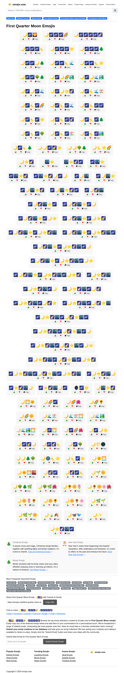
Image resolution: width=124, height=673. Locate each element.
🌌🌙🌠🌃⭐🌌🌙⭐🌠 (84, 218)
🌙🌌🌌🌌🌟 (62, 49)
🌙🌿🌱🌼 (27, 515)
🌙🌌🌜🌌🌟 (32, 119)
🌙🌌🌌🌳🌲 (32, 77)
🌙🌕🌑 (98, 444)
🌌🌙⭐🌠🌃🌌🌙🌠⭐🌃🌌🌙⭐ (62, 345)
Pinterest (36, 614)
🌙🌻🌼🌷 (72, 486)
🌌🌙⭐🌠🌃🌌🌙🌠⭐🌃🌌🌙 (62, 331)
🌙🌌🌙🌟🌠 (62, 91)
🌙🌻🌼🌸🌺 (99, 486)
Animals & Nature (45, 4)
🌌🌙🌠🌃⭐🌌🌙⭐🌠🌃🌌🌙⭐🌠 (47, 275)
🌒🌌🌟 (81, 388)
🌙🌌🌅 (49, 430)
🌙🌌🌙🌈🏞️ (62, 77)
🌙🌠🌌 (50, 472)
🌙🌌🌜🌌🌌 (92, 105)
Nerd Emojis (11, 661)
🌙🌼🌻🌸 (74, 501)
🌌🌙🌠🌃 (94, 190)
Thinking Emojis (69, 661)
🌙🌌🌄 (30, 35)
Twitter (9, 614)
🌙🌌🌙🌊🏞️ (92, 77)
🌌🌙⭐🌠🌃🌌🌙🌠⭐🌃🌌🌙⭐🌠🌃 (44, 374)
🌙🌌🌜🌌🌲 (92, 119)
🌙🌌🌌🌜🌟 (92, 63)
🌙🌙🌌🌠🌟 (50, 148)
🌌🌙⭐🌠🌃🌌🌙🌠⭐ (35, 303)
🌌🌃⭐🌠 (18, 176)
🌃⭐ (49, 162)
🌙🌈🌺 (73, 402)
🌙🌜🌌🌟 (75, 458)
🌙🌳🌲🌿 (22, 486)
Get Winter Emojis (39, 570)
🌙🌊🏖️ (49, 416)
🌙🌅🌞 (27, 402)
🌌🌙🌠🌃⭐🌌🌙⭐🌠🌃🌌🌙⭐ (62, 261)
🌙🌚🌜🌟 (50, 458)
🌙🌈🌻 (96, 402)
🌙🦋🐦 (74, 515)
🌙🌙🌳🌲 (77, 148)
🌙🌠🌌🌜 (74, 472)
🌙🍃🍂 (51, 515)
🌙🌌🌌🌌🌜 (32, 49)
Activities (35, 4)
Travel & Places (110, 4)
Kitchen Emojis (12, 655)
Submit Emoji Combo (55, 642)
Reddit (44, 614)
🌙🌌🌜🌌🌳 (32, 133)
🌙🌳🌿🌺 (47, 486)
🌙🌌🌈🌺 (73, 430)
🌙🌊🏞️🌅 (25, 430)
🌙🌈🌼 (26, 416)
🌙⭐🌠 (26, 162)
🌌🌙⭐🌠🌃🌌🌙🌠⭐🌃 (86, 303)
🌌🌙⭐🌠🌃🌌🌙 (40, 289)
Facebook (18, 614)
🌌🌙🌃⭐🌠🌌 (64, 190)
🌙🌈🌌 (50, 402)
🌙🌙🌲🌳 (25, 458)
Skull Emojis (67, 655)
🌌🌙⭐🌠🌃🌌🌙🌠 (81, 289)
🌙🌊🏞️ (97, 416)
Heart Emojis (11, 658)
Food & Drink (62, 4)
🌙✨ (97, 515)
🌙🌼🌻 (50, 501)
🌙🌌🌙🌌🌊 (32, 91)
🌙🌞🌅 (99, 458)
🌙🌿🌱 (98, 501)
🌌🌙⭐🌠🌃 (99, 275)
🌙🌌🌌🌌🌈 (56, 35)
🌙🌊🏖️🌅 (73, 416)
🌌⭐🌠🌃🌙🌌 (52, 388)
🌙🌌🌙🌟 (98, 430)
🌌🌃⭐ (97, 162)
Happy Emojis (40, 661)
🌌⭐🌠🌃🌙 (21, 388)
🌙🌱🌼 (98, 472)
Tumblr (52, 614)
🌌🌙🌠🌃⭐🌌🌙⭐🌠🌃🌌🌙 (62, 246)
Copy (35, 39)
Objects (70, 4)
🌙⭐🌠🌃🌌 (62, 529)
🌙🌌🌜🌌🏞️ (92, 133)
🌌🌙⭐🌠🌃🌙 (101, 374)
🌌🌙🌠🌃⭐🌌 (42, 204)
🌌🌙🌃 (81, 176)
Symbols (101, 4)
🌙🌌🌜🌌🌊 (62, 105)
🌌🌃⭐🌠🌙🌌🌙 (50, 176)
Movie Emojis (40, 658)
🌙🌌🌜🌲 (22, 148)
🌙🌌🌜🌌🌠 (62, 119)
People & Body (78, 4)
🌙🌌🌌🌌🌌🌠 (88, 35)
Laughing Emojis (41, 655)
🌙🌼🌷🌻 (26, 501)
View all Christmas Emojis (40, 552)
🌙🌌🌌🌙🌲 (32, 63)
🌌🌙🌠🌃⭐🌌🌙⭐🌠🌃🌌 (89, 232)
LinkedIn (27, 614)
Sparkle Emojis (68, 658)
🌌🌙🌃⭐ (105, 176)
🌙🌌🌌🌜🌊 (62, 63)
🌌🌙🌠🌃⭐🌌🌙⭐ (37, 218)
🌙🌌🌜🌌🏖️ (62, 133)
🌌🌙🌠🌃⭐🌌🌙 (79, 204)
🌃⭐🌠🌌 (73, 162)
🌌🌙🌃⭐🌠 (32, 190)
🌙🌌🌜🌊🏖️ (92, 91)
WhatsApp (60, 614)
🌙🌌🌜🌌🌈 (32, 105)
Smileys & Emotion (91, 4)
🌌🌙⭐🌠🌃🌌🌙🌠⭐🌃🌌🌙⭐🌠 (62, 359)
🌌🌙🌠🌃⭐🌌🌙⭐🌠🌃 (32, 232)
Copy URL (50, 602)
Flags (54, 4)
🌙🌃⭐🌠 (105, 388)
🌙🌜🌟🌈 (101, 148)
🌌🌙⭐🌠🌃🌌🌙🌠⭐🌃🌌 (62, 317)
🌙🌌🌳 (75, 444)
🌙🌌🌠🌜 (51, 444)
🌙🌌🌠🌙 (26, 444)
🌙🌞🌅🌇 (26, 472)
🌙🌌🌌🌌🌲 (92, 49)
